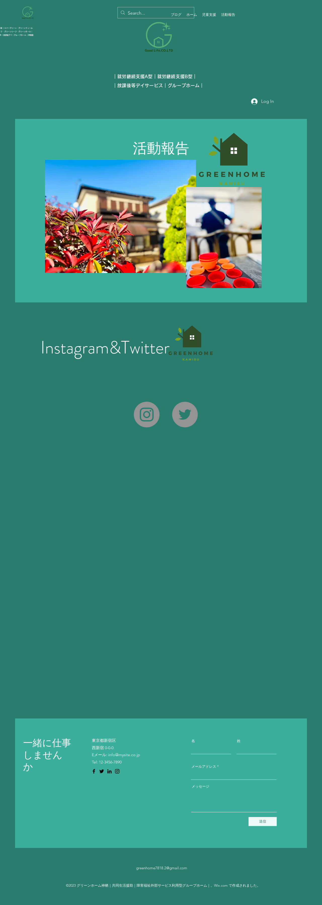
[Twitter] (185, 414)
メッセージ (200, 786)
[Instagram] (146, 414)
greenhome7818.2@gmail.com (161, 868)
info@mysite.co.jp (124, 754)
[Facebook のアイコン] (94, 771)
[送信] (263, 821)
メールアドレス (203, 766)
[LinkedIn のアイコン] (109, 771)
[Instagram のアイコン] (117, 771)
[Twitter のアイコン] (102, 771)
